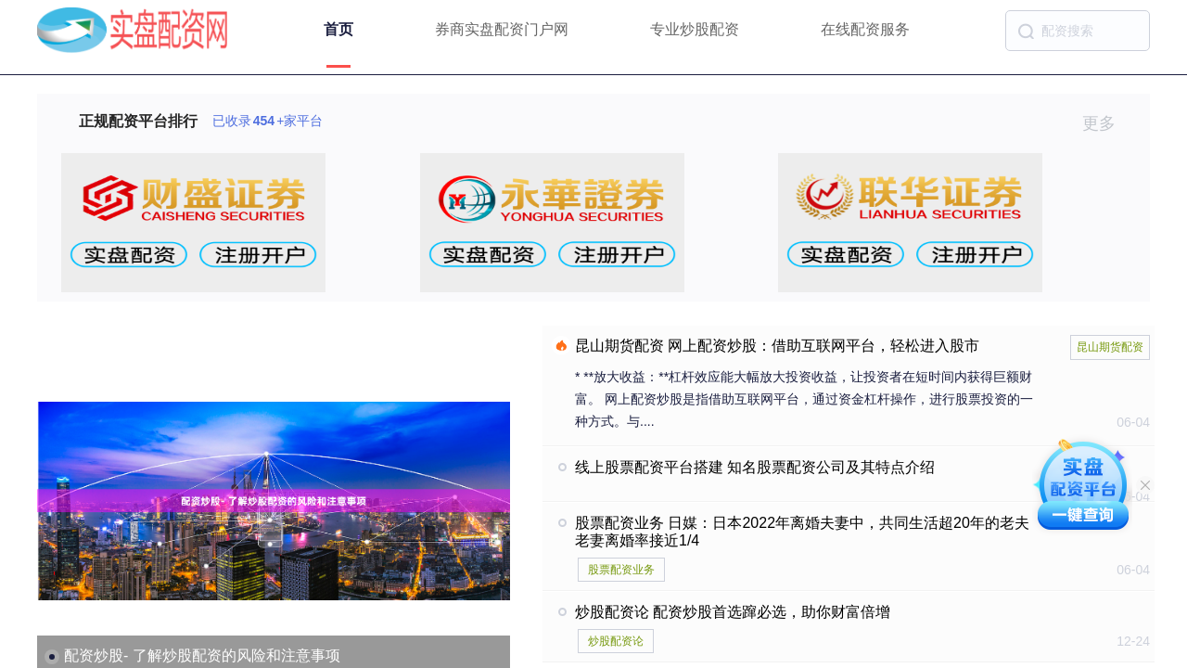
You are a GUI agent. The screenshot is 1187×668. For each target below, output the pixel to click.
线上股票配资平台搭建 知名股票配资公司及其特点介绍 (755, 467)
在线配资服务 (865, 29)
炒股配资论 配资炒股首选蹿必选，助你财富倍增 (732, 612)
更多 (1106, 123)
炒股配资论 (616, 641)
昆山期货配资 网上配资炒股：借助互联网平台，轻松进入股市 (777, 345)
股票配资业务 (621, 569)
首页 (338, 29)
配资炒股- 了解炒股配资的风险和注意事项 (202, 655)
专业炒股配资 (694, 29)
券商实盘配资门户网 (501, 29)
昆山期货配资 (1110, 346)
